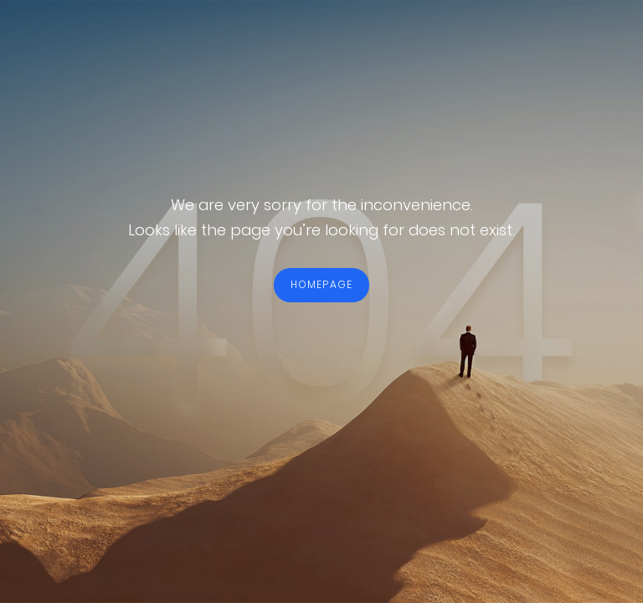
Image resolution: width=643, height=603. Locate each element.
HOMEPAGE (322, 284)
